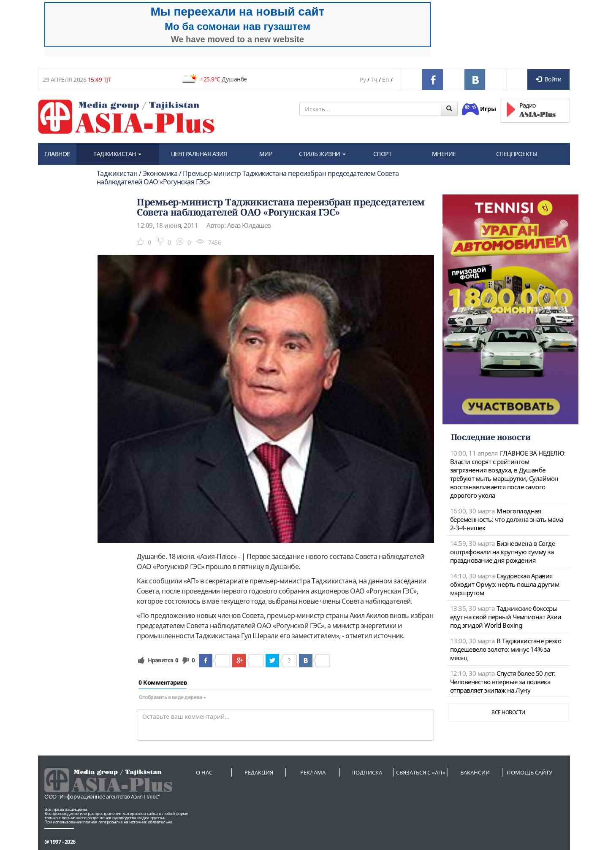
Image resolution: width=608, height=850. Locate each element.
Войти (548, 79)
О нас (204, 772)
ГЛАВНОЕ (57, 154)
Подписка (366, 772)
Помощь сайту (529, 772)
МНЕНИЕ (444, 154)
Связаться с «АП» (420, 772)
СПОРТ (382, 154)
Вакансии (475, 772)
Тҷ (374, 80)
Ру (363, 80)
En (385, 80)
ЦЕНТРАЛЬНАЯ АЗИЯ (199, 154)
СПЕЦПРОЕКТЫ (516, 154)
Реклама (313, 772)
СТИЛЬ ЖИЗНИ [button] (322, 154)
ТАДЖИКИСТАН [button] (117, 154)
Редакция (258, 772)
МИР (265, 154)
